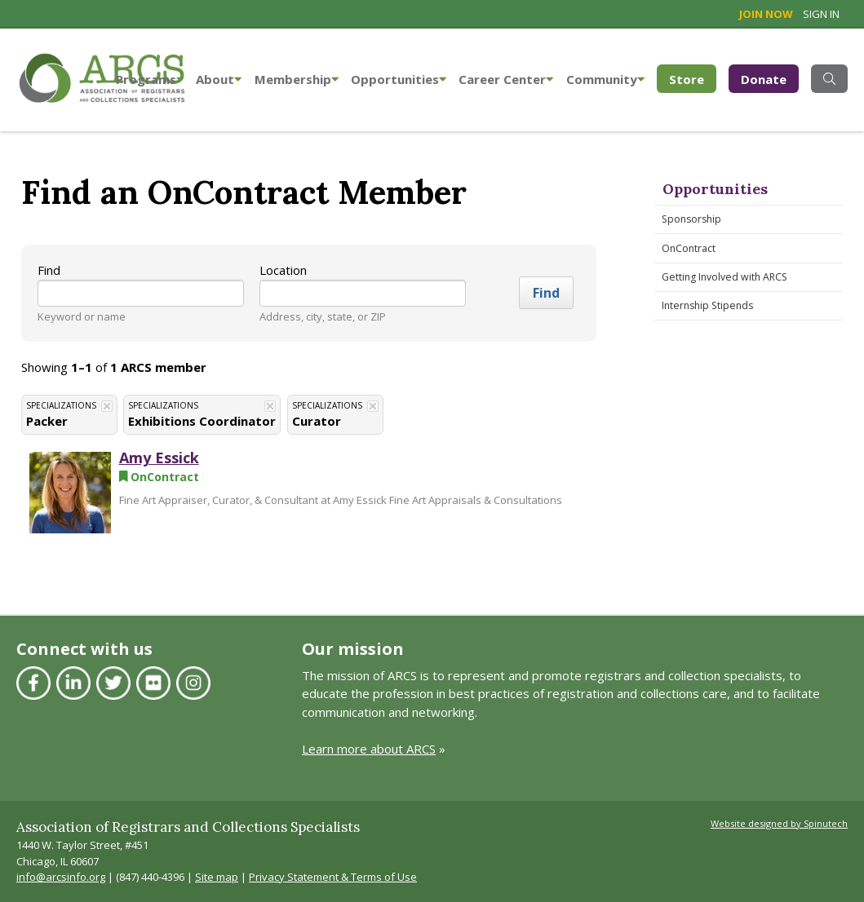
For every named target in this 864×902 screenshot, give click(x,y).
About (218, 79)
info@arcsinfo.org (60, 876)
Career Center (506, 79)
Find (49, 270)
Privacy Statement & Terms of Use (333, 876)
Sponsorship (691, 219)
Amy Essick (159, 457)
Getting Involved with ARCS (724, 277)
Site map (216, 876)
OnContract (689, 248)
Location (283, 270)
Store (692, 78)
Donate (763, 79)
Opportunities (398, 79)
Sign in (821, 14)
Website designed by (779, 823)
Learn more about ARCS (369, 749)
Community (605, 79)
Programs (150, 79)
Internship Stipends (707, 305)
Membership (297, 79)
